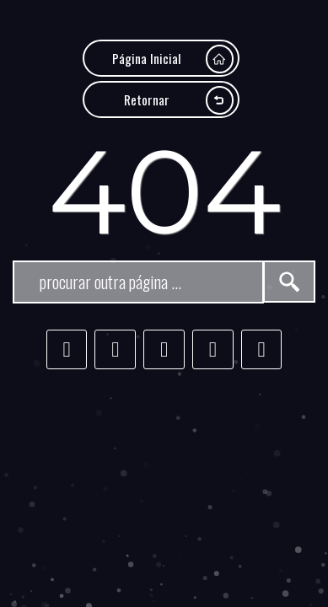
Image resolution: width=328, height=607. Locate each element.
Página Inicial (173, 59)
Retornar (179, 100)
